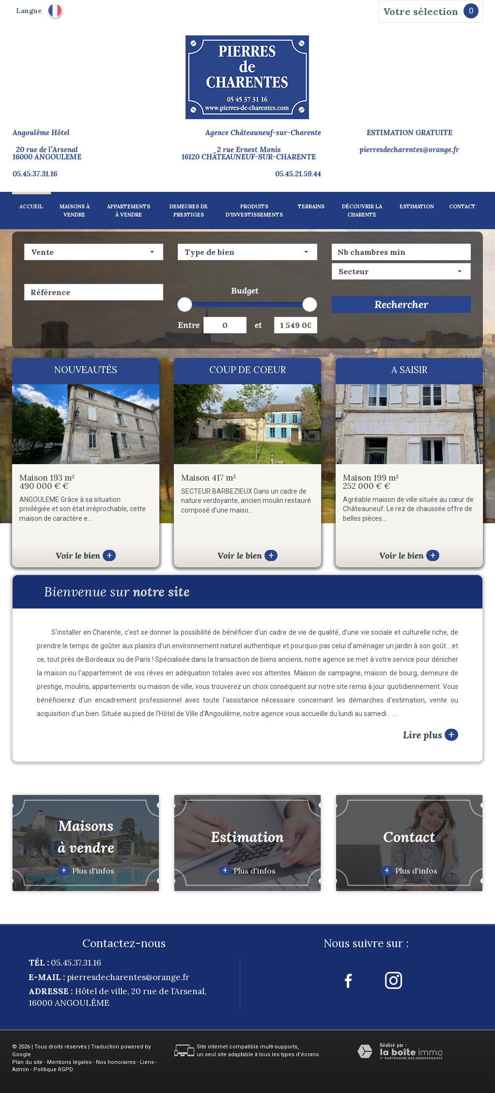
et (258, 324)
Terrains (311, 206)
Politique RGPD (53, 1069)
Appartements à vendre (128, 210)
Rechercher (401, 304)
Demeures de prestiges (189, 210)
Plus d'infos (86, 870)
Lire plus (430, 735)
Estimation (417, 206)
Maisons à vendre (75, 210)
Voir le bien (86, 555)
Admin (20, 1069)
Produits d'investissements (254, 210)
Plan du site (27, 1062)
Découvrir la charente (362, 210)
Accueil (31, 206)
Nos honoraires (116, 1062)
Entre (187, 324)
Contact (462, 206)
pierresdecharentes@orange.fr (409, 149)
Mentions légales (69, 1062)
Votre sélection (420, 11)
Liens (147, 1062)
